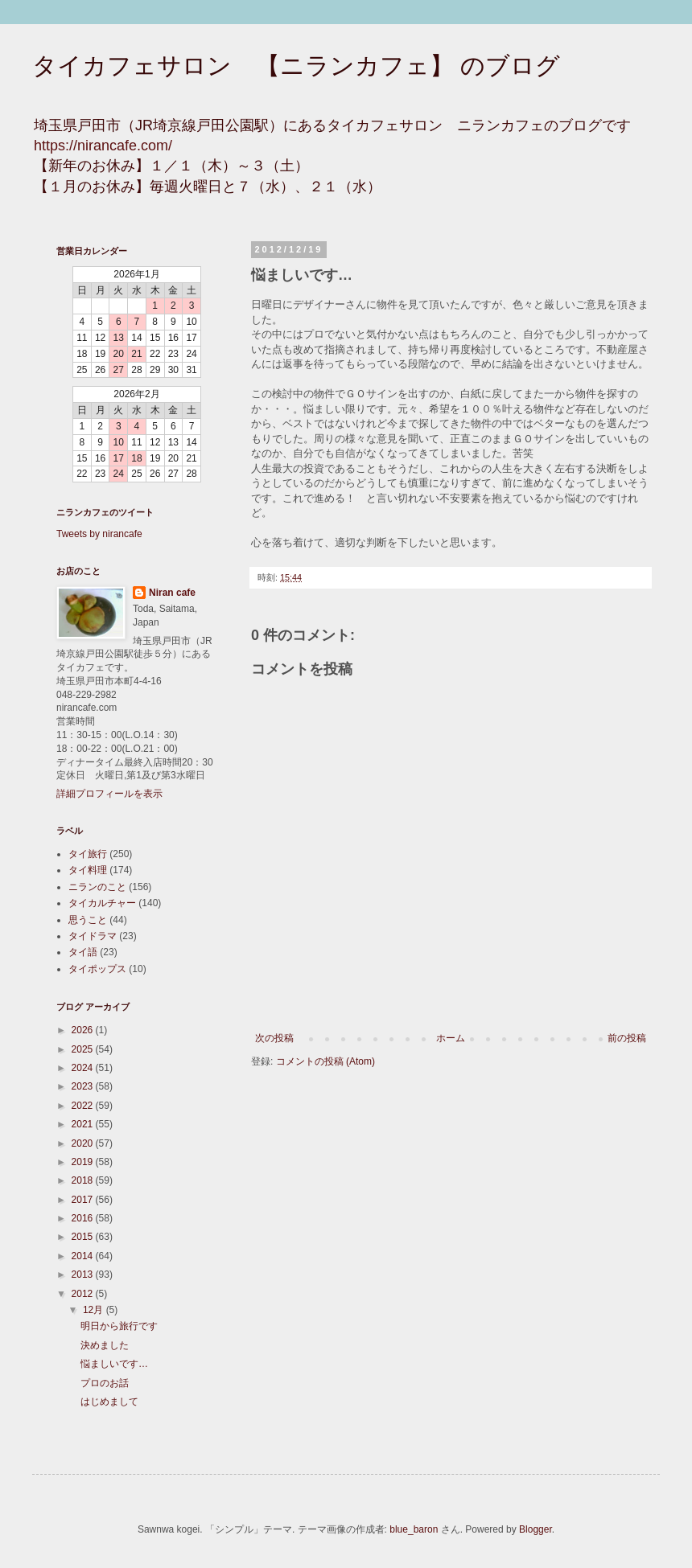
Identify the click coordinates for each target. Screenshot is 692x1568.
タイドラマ (92, 936)
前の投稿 (627, 1038)
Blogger (535, 1529)
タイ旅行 (87, 854)
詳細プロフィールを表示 (109, 793)
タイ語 (82, 952)
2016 (84, 1218)
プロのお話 (104, 1383)
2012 (84, 1293)
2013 (84, 1274)
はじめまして (109, 1401)
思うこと (87, 920)
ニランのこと (97, 887)
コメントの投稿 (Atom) (325, 1061)
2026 (84, 1030)
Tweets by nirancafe (99, 534)
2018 (84, 1180)
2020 (84, 1143)
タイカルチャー (102, 903)
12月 (94, 1310)
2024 (84, 1067)
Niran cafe (172, 592)
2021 (84, 1124)
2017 (84, 1199)
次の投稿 (274, 1038)
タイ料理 (87, 870)
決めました (104, 1345)
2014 (84, 1256)
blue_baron (413, 1529)
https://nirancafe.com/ (103, 146)
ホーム (450, 1038)
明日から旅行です (119, 1326)
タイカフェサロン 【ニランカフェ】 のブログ (296, 65)
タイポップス (97, 969)
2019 (84, 1162)
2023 (84, 1086)
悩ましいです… (114, 1363)
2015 (84, 1236)
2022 (84, 1105)
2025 (84, 1049)
